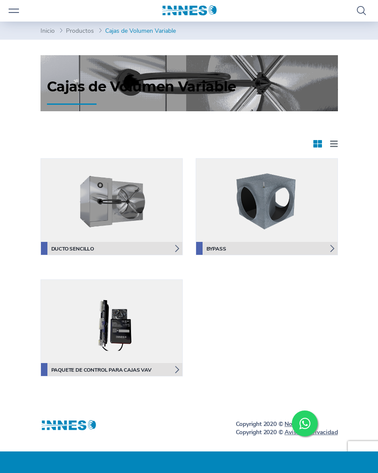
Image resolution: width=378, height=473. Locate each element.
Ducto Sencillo (67, 248)
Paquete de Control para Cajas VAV (96, 369)
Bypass (211, 248)
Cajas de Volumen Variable (140, 31)
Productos (80, 31)
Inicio (48, 31)
